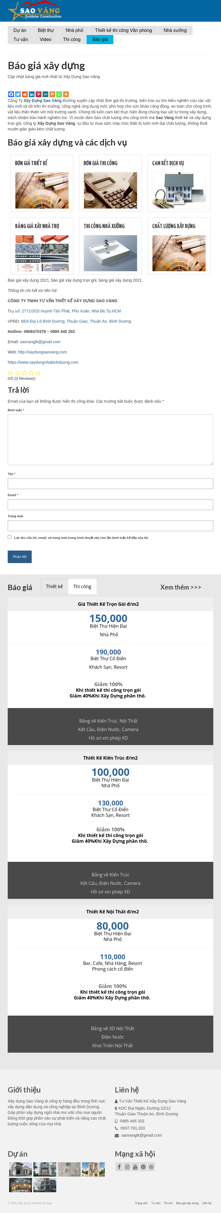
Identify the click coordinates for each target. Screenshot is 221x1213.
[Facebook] (11, 94)
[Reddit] (25, 94)
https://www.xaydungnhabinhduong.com (43, 362)
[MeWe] (45, 94)
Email (13, 495)
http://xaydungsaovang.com (42, 352)
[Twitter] (18, 94)
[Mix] (52, 94)
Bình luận (16, 410)
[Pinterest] (38, 94)
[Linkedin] (32, 94)
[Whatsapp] (59, 94)
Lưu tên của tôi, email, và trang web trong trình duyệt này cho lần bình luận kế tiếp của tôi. (81, 537)
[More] (66, 94)
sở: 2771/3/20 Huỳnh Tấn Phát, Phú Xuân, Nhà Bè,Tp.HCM (68, 311)
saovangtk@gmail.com (40, 341)
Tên (11, 474)
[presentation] (54, 586)
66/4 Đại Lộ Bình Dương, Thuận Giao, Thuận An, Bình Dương (76, 321)
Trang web (15, 516)
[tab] (54, 586)
